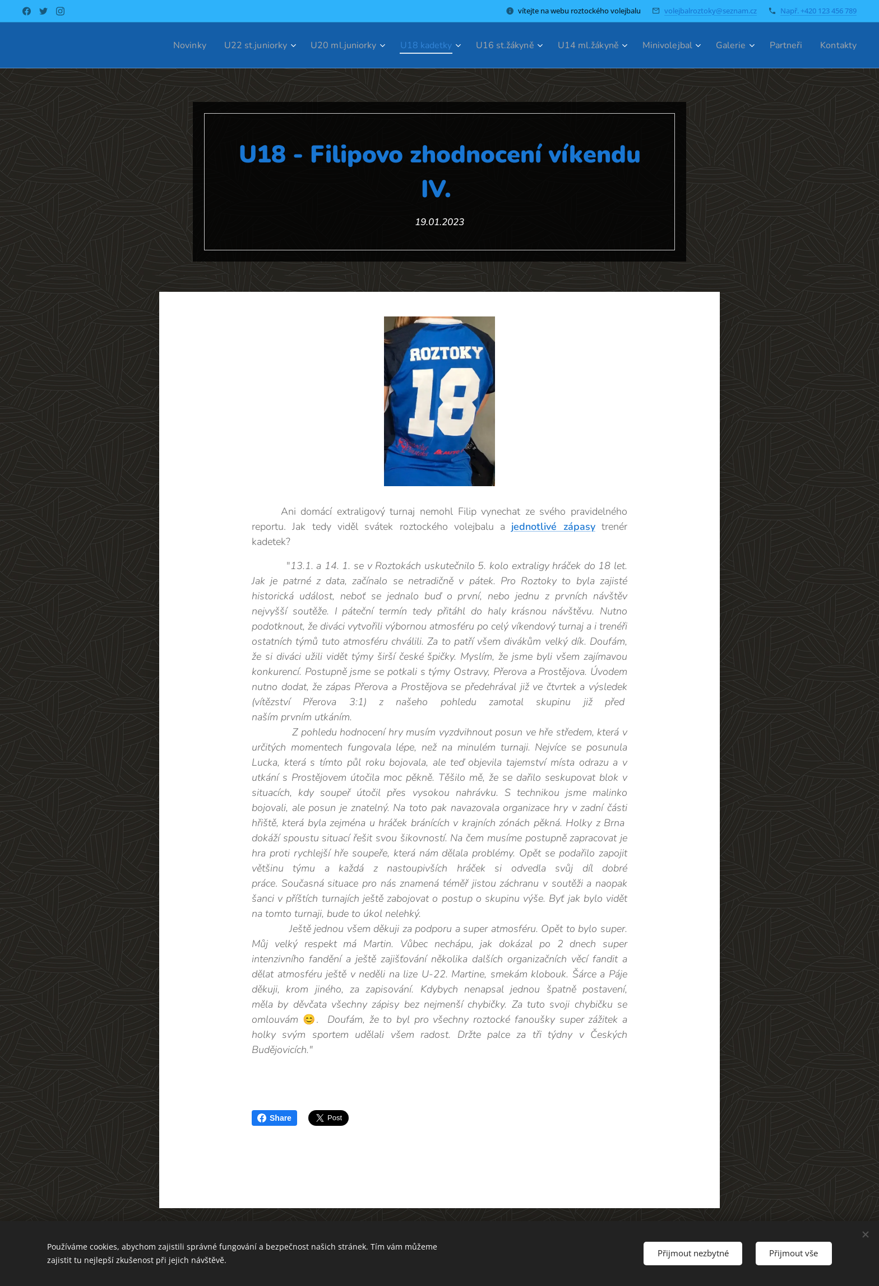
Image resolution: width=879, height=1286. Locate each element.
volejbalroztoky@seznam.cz (710, 11)
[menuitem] (151, 45)
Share (274, 1117)
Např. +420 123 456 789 (818, 11)
